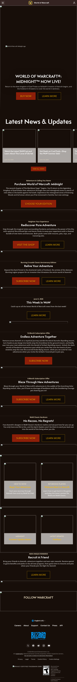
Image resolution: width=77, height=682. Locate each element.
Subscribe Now (25, 281)
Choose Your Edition (38, 203)
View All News (38, 169)
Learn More (49, 96)
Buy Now (25, 96)
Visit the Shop (25, 244)
